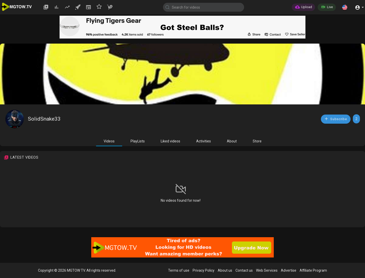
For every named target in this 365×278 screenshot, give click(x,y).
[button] (344, 7)
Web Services (267, 270)
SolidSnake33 (44, 119)
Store (257, 141)
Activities (203, 141)
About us (225, 270)
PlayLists (138, 141)
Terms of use (178, 270)
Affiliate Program (313, 270)
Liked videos (170, 141)
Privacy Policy (203, 270)
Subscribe (335, 119)
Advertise (288, 270)
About (232, 141)
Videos (109, 141)
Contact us (244, 270)
